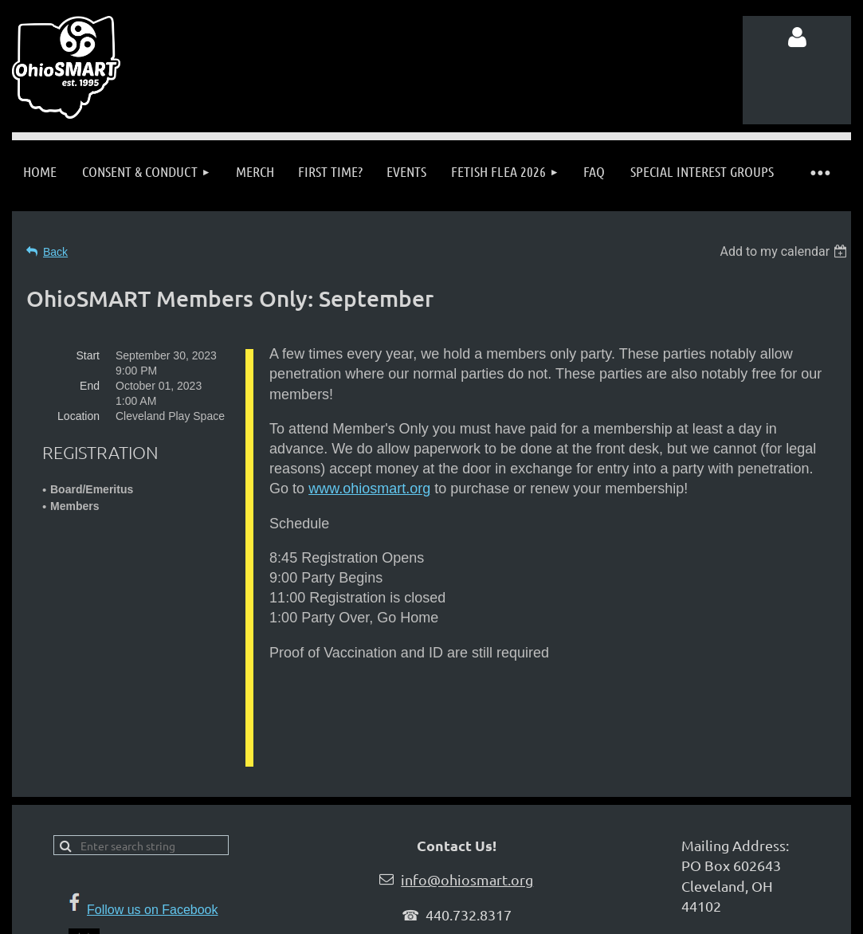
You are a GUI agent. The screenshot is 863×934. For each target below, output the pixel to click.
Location (78, 416)
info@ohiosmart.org (467, 829)
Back (55, 251)
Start (88, 355)
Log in (797, 37)
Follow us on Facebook (152, 859)
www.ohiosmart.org (369, 488)
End (90, 385)
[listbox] (785, 251)
